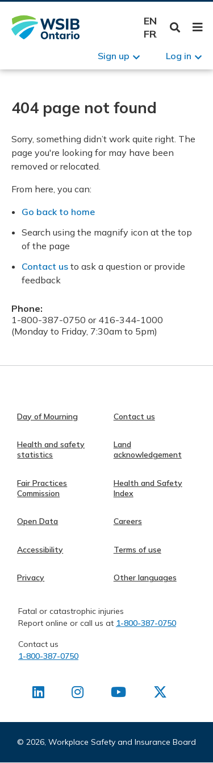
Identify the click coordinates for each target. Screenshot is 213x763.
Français (150, 33)
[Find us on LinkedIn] (38, 694)
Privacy (30, 577)
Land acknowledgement (148, 449)
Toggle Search (175, 27)
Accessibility (40, 550)
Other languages (145, 577)
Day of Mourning (47, 416)
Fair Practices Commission (42, 488)
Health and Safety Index (148, 488)
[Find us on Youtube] (118, 694)
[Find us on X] (160, 694)
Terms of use (137, 550)
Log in (178, 55)
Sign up (114, 55)
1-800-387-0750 (146, 623)
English (150, 20)
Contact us (45, 266)
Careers (128, 521)
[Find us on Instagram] (77, 694)
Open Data (37, 521)
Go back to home (58, 211)
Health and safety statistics (51, 449)
